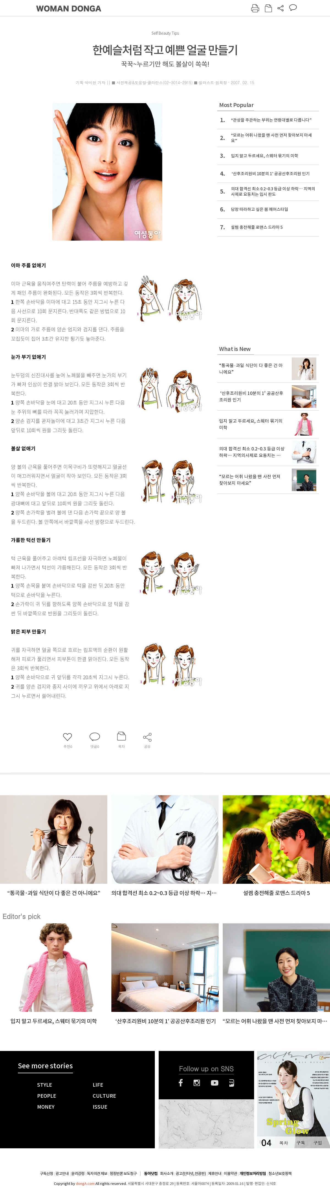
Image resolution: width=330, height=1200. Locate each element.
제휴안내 (214, 1173)
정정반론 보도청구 (123, 1173)
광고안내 (62, 1173)
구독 (300, 1143)
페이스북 (181, 1082)
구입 (317, 1143)
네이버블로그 (231, 1082)
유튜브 (214, 1082)
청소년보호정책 (280, 1173)
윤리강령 (77, 1173)
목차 (283, 1143)
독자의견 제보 (97, 1173)
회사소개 (166, 1173)
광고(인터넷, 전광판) (191, 1173)
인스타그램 (197, 1082)
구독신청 (46, 1173)
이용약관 (230, 1173)
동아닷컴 (150, 1173)
